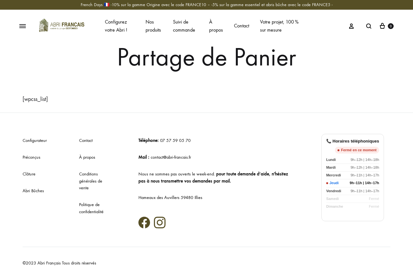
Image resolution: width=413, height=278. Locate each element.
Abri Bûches (33, 191)
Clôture (29, 174)
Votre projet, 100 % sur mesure (279, 26)
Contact (241, 26)
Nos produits (153, 26)
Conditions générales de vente (90, 181)
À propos (216, 26)
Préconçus (31, 157)
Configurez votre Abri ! (116, 26)
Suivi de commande (184, 26)
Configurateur (35, 140)
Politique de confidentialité (91, 208)
